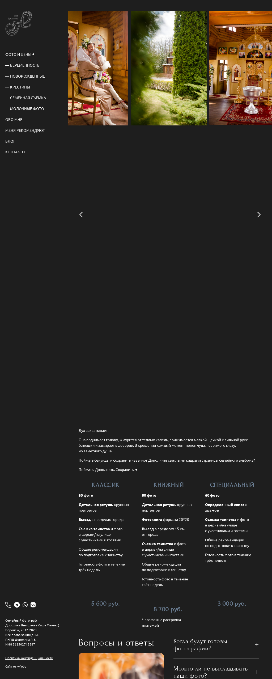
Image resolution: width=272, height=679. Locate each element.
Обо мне (13, 119)
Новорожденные (27, 76)
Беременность (25, 65)
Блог (10, 141)
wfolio (21, 666)
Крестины (20, 87)
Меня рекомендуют (25, 130)
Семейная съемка (28, 97)
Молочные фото (27, 108)
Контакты (15, 151)
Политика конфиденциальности (29, 658)
